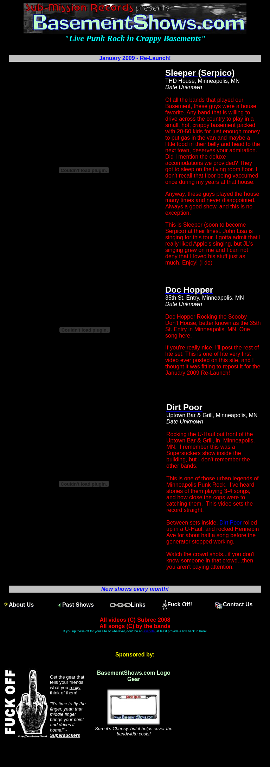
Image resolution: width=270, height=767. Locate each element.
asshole (149, 631)
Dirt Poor (230, 523)
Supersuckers (65, 735)
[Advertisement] (222, 703)
